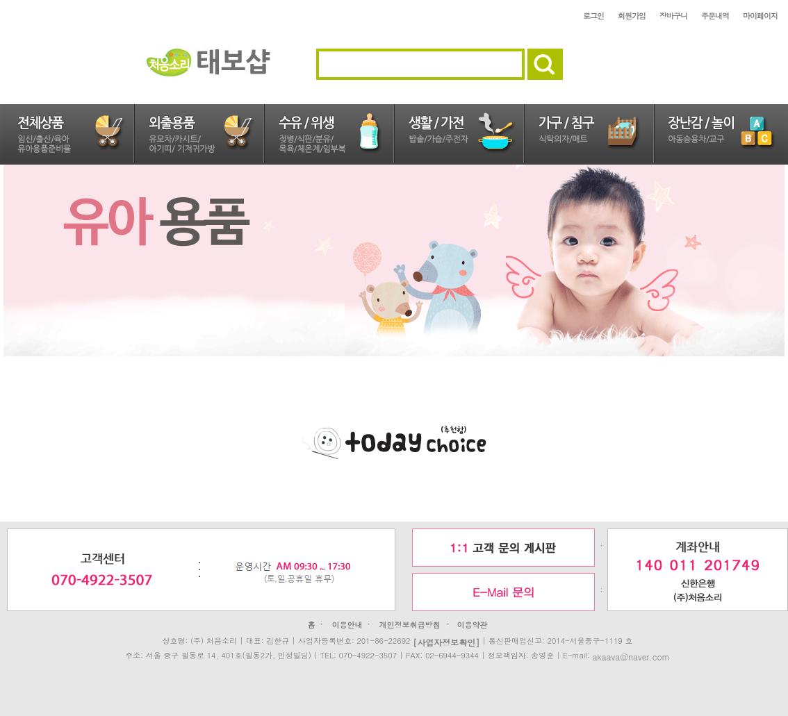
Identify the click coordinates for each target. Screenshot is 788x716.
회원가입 (632, 15)
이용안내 (346, 624)
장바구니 (673, 15)
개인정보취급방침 (410, 624)
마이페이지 (760, 15)
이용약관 (472, 624)
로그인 (593, 15)
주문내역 (715, 15)
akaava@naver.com (630, 656)
